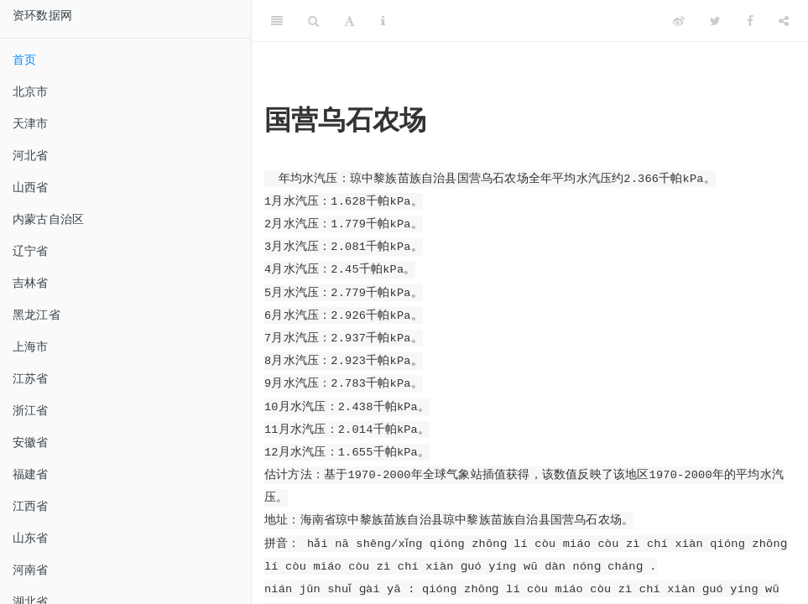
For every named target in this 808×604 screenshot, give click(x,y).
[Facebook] (750, 21)
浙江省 (31, 410)
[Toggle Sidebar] (276, 21)
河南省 (31, 569)
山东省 (31, 537)
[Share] (783, 21)
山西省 (31, 187)
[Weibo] (678, 21)
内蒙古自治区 (48, 219)
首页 (24, 59)
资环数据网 (42, 15)
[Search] (313, 21)
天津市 (31, 123)
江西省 (31, 506)
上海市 (31, 346)
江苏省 (31, 378)
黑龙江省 (36, 314)
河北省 (31, 155)
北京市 (31, 91)
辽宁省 (31, 251)
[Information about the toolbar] (383, 21)
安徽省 (31, 442)
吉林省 (31, 282)
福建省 (31, 474)
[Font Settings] (349, 21)
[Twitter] (715, 21)
